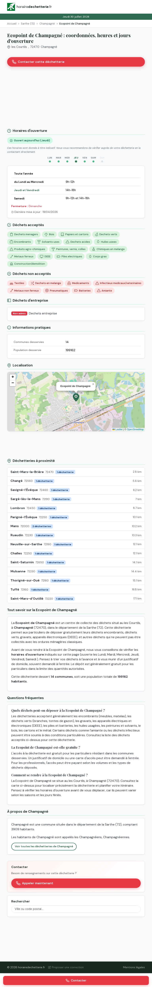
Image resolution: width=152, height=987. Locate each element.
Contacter (76, 980)
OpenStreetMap (135, 429)
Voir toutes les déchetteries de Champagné (44, 846)
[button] (76, 397)
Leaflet (117, 429)
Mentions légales (134, 967)
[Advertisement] (76, 99)
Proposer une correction (66, 967)
